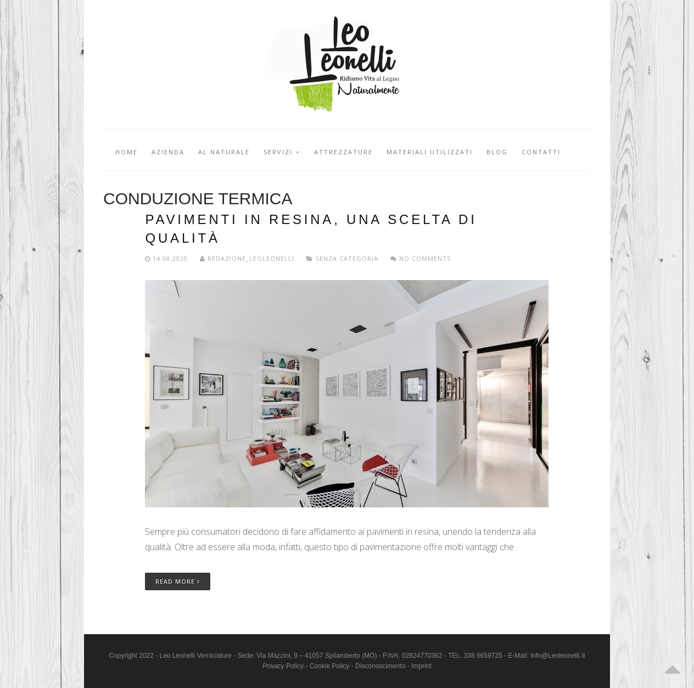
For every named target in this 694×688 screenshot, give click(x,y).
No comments (420, 258)
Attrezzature (343, 152)
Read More (177, 581)
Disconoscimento (380, 666)
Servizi (282, 152)
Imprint (421, 666)
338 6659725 (483, 655)
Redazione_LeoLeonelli (248, 258)
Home (126, 152)
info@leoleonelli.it (557, 655)
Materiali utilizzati (430, 152)
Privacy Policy (283, 666)
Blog (497, 152)
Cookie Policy (330, 666)
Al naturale (224, 152)
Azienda (168, 152)
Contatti (541, 152)
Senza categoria (347, 258)
